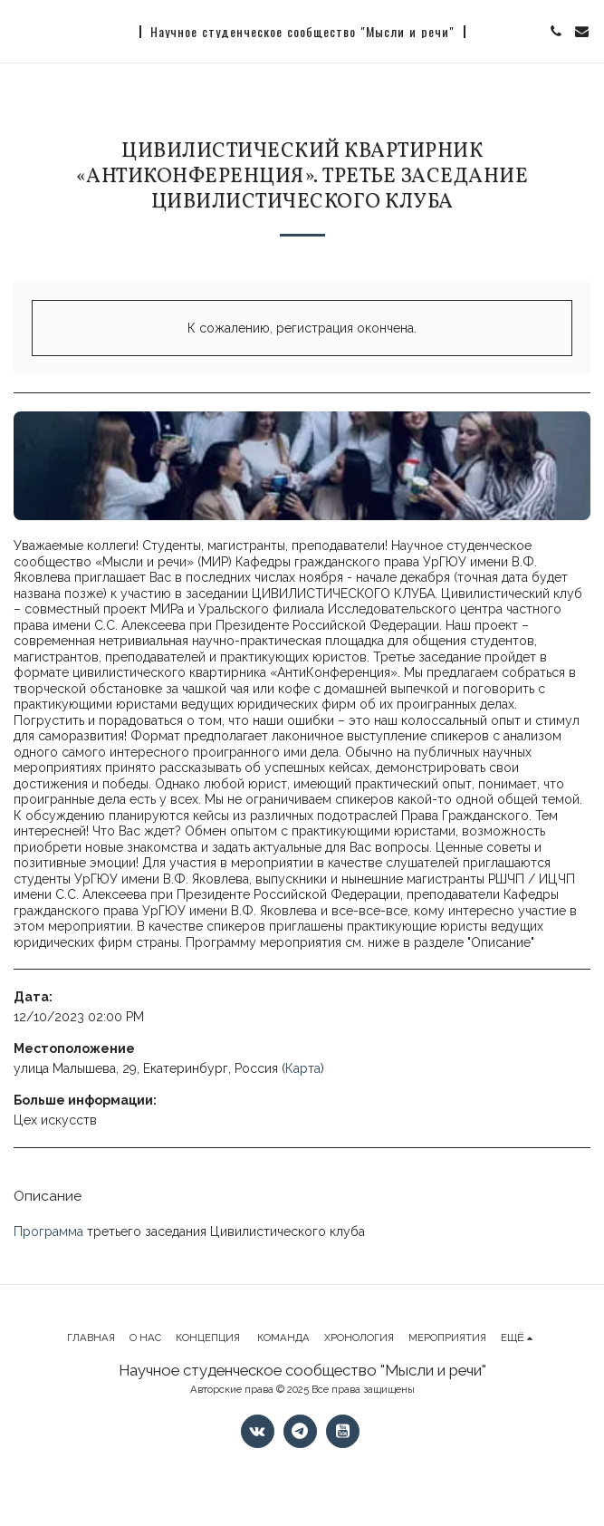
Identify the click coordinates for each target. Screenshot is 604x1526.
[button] (20, 31)
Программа (48, 1231)
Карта (303, 1068)
